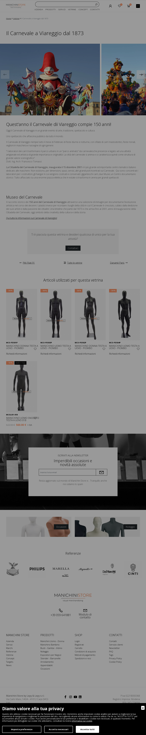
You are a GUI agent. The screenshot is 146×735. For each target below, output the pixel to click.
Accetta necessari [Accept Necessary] (58, 729)
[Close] (143, 708)
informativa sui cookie (82, 721)
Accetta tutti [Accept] (87, 729)
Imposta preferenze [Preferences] (21, 729)
